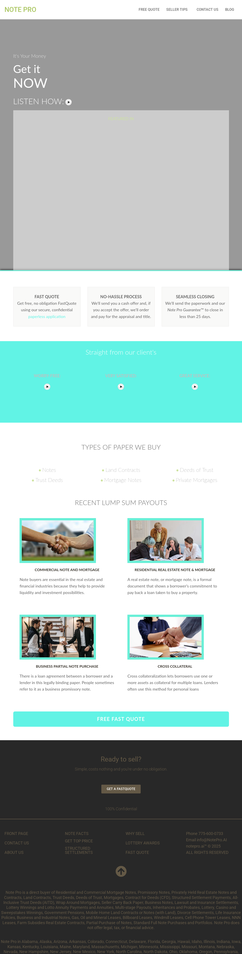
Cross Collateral (175, 666)
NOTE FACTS (77, 833)
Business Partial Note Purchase (67, 666)
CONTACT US (207, 9)
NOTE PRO (20, 9)
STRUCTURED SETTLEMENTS (79, 850)
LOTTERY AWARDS (143, 843)
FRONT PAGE (16, 833)
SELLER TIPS (177, 9)
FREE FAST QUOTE (121, 719)
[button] (178, 9)
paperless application (47, 316)
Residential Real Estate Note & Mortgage (175, 570)
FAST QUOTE (137, 852)
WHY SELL (135, 833)
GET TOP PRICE (79, 841)
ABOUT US (14, 852)
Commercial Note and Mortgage (67, 570)
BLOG (229, 9)
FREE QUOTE (149, 9)
